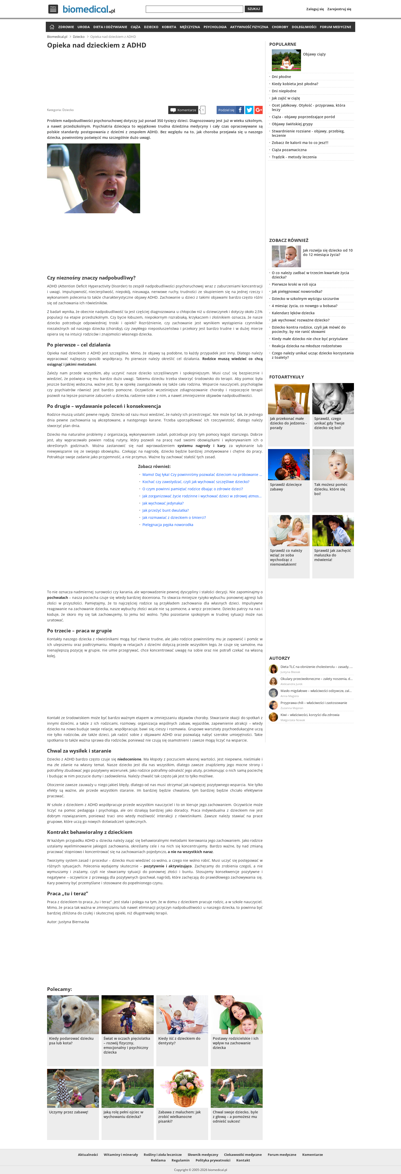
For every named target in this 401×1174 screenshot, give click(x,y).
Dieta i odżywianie (110, 27)
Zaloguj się (315, 9)
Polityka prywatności (213, 1160)
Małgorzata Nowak (293, 720)
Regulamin (181, 1160)
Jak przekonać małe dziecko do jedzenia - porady (288, 423)
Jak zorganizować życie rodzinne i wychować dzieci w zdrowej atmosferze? (202, 496)
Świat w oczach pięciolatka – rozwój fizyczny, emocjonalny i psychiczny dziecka (127, 1045)
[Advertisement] (155, 76)
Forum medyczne (335, 27)
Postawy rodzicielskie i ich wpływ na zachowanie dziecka (236, 1043)
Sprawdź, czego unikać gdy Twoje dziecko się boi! (329, 423)
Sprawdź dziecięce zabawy (286, 486)
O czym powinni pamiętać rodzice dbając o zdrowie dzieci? (192, 488)
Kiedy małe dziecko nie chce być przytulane (310, 338)
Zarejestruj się (339, 9)
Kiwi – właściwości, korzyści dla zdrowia (310, 714)
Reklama (158, 1160)
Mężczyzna (190, 27)
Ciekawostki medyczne (243, 1154)
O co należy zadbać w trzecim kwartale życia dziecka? (310, 274)
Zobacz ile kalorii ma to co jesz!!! (300, 142)
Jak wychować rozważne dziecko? (300, 320)
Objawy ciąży (314, 54)
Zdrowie (66, 27)
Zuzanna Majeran (292, 708)
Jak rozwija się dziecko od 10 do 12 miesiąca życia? (328, 252)
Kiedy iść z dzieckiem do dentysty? (179, 1040)
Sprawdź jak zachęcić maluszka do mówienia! (332, 555)
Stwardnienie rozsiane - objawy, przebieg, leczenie (308, 133)
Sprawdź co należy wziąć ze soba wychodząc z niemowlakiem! (286, 557)
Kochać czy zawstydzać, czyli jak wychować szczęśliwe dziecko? (195, 481)
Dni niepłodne (284, 90)
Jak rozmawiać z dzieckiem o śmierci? (174, 517)
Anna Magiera (290, 696)
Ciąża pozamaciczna (289, 149)
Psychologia (215, 27)
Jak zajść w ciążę (286, 98)
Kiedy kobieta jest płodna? (295, 83)
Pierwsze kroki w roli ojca (294, 284)
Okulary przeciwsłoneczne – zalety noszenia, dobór (317, 678)
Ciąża (135, 27)
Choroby (280, 27)
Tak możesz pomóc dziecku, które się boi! (331, 489)
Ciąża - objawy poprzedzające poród (303, 116)
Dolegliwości (304, 27)
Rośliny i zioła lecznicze (163, 1154)
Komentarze (186, 110)
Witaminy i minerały (121, 1154)
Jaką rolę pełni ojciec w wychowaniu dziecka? (123, 1114)
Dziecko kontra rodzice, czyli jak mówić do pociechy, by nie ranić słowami (309, 329)
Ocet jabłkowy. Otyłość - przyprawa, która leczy (308, 107)
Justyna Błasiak (290, 672)
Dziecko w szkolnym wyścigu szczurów (305, 298)
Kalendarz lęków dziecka (293, 312)
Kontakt (243, 1160)
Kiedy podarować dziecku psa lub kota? (71, 1040)
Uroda (83, 27)
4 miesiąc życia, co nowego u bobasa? (304, 305)
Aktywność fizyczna (249, 27)
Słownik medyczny (203, 1154)
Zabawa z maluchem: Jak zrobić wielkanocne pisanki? (179, 1117)
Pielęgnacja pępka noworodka (167, 524)
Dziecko (151, 27)
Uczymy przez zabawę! (68, 1112)
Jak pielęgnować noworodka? (297, 291)
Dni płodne (281, 76)
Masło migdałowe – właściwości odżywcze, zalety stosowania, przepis (317, 690)
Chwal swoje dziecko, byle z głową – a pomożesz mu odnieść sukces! (235, 1117)
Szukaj (254, 9)
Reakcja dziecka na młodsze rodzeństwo (307, 345)
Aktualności (88, 1154)
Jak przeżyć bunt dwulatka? (165, 510)
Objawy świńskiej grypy (292, 123)
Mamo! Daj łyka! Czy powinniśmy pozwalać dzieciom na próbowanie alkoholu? (202, 474)
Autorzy (279, 658)
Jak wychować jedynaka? (163, 503)
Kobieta (169, 27)
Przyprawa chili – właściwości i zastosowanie (314, 702)
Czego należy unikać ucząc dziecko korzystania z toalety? (313, 355)
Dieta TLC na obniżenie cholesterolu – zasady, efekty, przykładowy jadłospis (317, 666)
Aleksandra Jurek (292, 684)
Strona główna (51, 27)
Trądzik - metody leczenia (294, 156)
